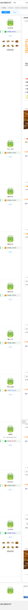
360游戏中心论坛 (8, 3)
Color (26, 586)
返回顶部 (23, 421)
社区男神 (10, 28)
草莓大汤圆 (10, 387)
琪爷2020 (10, 482)
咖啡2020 (10, 196)
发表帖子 (15, 12)
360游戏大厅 (7, 605)
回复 (6, 12)
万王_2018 (10, 149)
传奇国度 (4, 7)
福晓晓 (10, 434)
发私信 (10, 35)
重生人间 (10, 339)
